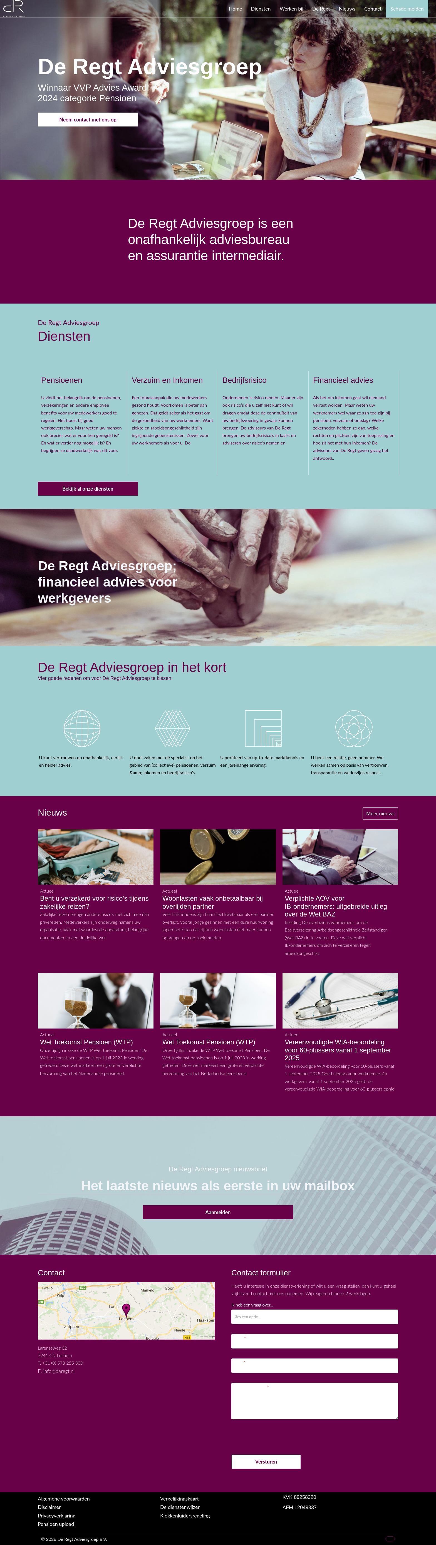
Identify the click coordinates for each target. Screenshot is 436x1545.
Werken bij (291, 9)
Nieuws (347, 9)
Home (235, 9)
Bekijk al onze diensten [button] (87, 489)
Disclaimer (49, 1507)
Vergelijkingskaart (179, 1499)
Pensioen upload (56, 1524)
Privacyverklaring (56, 1515)
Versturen (266, 1462)
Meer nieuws (380, 813)
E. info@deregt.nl (56, 1371)
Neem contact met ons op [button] (88, 119)
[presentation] (273, 1436)
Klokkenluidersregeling (185, 1515)
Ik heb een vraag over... (252, 1304)
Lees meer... (120, 937)
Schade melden (407, 9)
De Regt (321, 9)
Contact (373, 9)
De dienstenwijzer (180, 1507)
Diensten (261, 9)
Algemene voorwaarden (64, 1499)
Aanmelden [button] (218, 1212)
